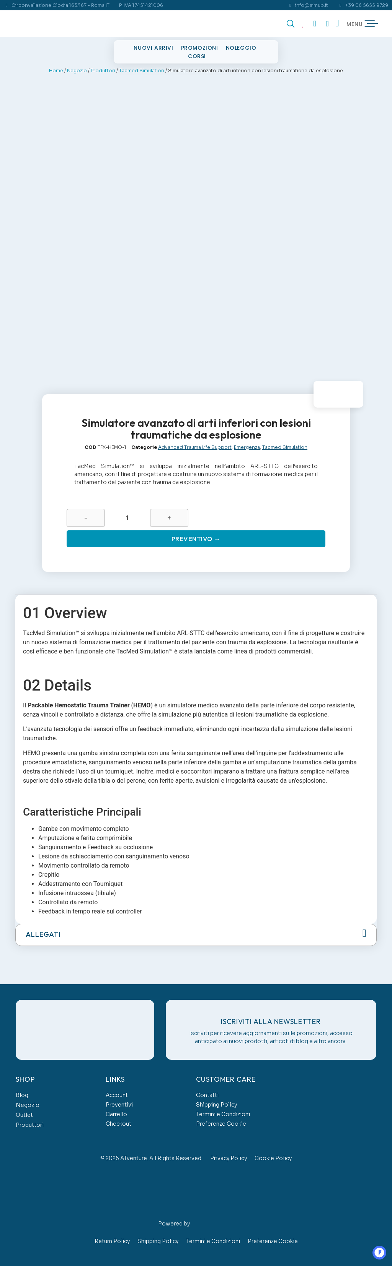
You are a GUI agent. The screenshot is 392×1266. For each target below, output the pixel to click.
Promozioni (199, 48)
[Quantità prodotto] (127, 515)
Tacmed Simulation (141, 70)
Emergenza (247, 444)
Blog (22, 1093)
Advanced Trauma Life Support (195, 444)
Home (56, 70)
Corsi (197, 56)
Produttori (103, 70)
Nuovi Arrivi (153, 48)
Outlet (24, 1113)
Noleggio (241, 48)
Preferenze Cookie (221, 1122)
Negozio (77, 70)
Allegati (43, 933)
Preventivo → (196, 537)
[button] (196, 934)
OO (374, 1249)
